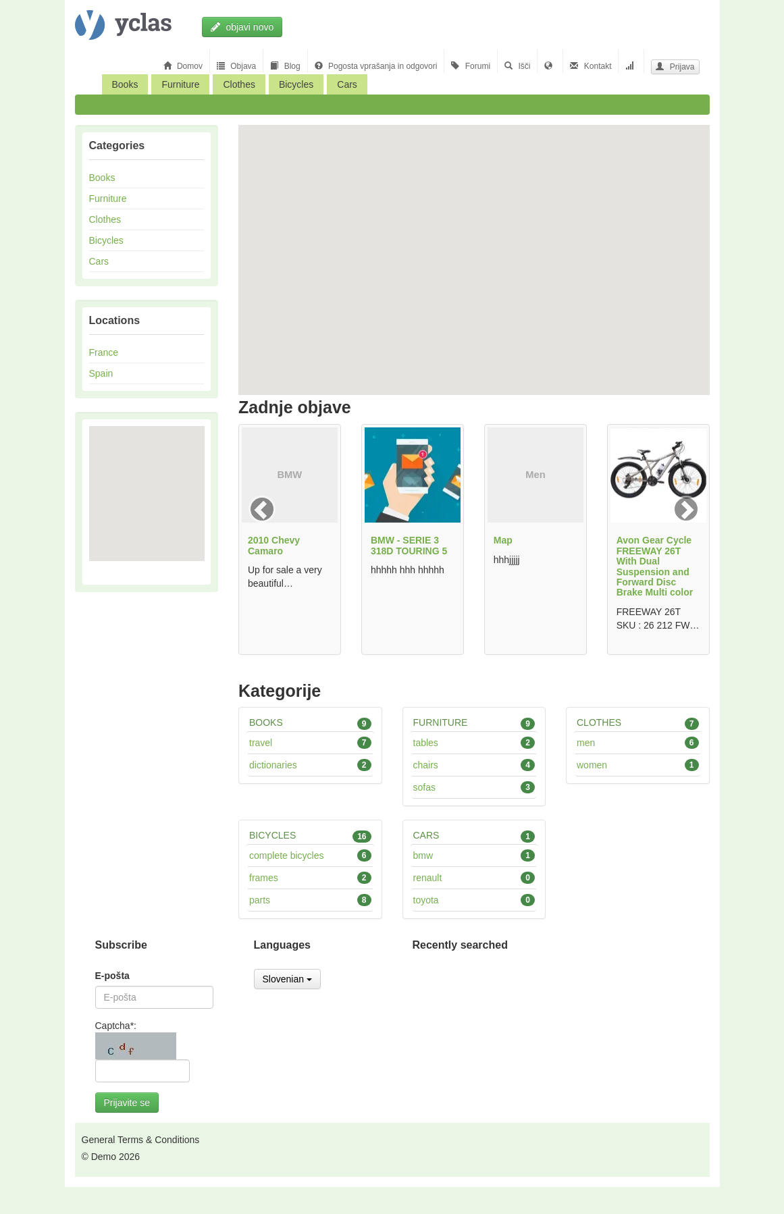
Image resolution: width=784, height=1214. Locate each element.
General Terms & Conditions (141, 1139)
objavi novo (242, 27)
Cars (347, 84)
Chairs (474, 765)
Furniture (180, 84)
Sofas (474, 787)
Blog (285, 66)
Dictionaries (310, 765)
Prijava (675, 67)
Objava (236, 66)
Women (638, 765)
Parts (310, 900)
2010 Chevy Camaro (274, 545)
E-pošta (112, 975)
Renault (474, 878)
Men (638, 743)
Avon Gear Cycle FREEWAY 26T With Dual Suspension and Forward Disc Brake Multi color (655, 566)
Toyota (474, 900)
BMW (474, 855)
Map (503, 540)
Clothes (239, 84)
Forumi (470, 66)
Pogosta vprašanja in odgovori (376, 66)
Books (125, 84)
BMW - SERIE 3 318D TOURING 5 (409, 545)
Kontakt (590, 66)
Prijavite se (127, 1102)
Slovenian (287, 979)
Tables (474, 743)
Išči (517, 66)
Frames (310, 878)
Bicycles (296, 84)
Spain (101, 373)
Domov (183, 66)
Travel (310, 743)
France (104, 352)
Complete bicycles (310, 855)
